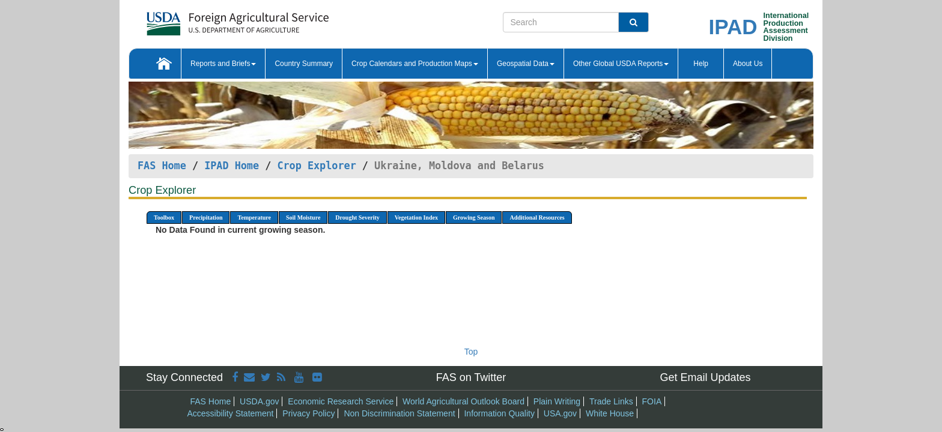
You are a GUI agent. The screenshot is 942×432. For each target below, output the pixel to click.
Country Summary (304, 63)
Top (471, 351)
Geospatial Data (526, 63)
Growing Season (474, 217)
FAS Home (162, 166)
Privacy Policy (308, 413)
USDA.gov (259, 401)
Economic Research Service (341, 401)
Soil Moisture (303, 217)
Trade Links (611, 401)
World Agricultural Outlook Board (463, 401)
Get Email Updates (705, 377)
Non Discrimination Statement (399, 413)
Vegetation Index (416, 217)
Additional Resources (536, 217)
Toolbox (164, 217)
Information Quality (499, 413)
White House (610, 413)
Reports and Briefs (223, 63)
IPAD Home (231, 166)
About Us (747, 63)
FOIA (652, 401)
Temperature (254, 217)
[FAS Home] (208, 19)
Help (700, 63)
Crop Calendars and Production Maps (414, 63)
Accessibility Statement (230, 413)
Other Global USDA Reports (621, 63)
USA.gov (560, 413)
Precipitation (205, 217)
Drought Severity (357, 217)
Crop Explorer (316, 166)
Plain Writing (556, 401)
